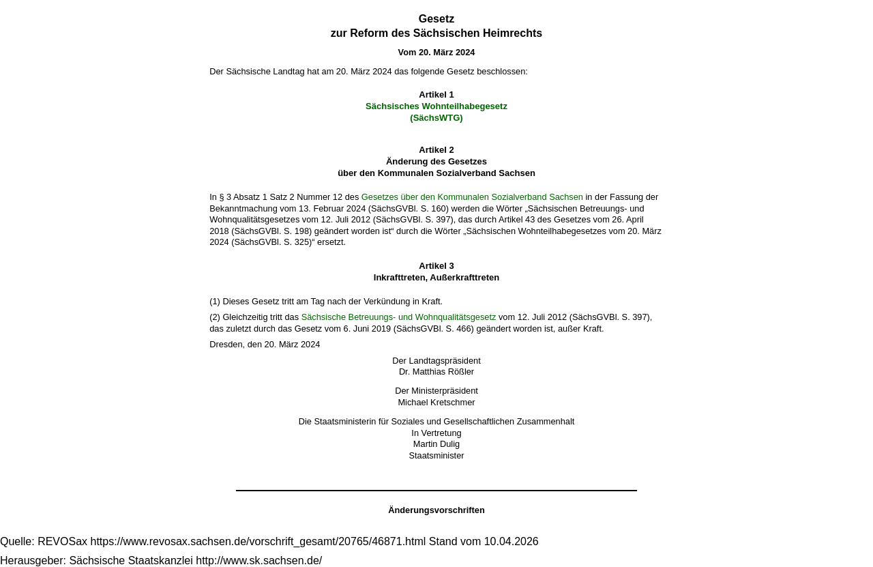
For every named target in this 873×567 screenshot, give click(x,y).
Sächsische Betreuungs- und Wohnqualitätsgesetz (399, 317)
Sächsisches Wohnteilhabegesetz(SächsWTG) (436, 112)
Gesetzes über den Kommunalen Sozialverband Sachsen (472, 197)
